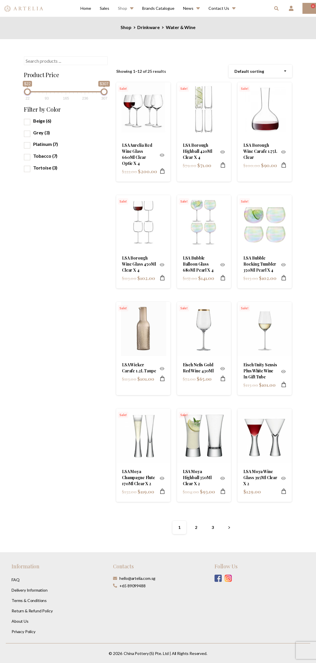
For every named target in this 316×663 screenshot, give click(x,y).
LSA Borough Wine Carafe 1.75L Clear (260, 151)
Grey (41, 132)
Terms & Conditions (29, 600)
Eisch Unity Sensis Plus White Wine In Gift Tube (260, 371)
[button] (276, 9)
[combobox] (260, 71)
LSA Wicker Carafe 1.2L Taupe (139, 368)
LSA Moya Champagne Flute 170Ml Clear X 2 (138, 477)
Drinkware (148, 27)
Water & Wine (180, 27)
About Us (20, 621)
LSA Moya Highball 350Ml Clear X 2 (197, 477)
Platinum (45, 144)
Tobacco (45, 156)
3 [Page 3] (213, 527)
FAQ (16, 579)
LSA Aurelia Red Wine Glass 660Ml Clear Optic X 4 (137, 154)
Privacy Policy (23, 631)
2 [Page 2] (196, 527)
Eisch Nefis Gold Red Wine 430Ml (198, 368)
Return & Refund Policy (32, 610)
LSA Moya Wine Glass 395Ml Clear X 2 (260, 477)
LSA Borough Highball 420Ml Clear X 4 (197, 151)
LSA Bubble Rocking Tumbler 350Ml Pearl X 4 (259, 264)
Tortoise (45, 167)
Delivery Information (30, 590)
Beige (42, 120)
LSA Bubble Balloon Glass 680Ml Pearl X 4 (198, 264)
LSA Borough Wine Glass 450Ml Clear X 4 (139, 264)
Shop (126, 27)
